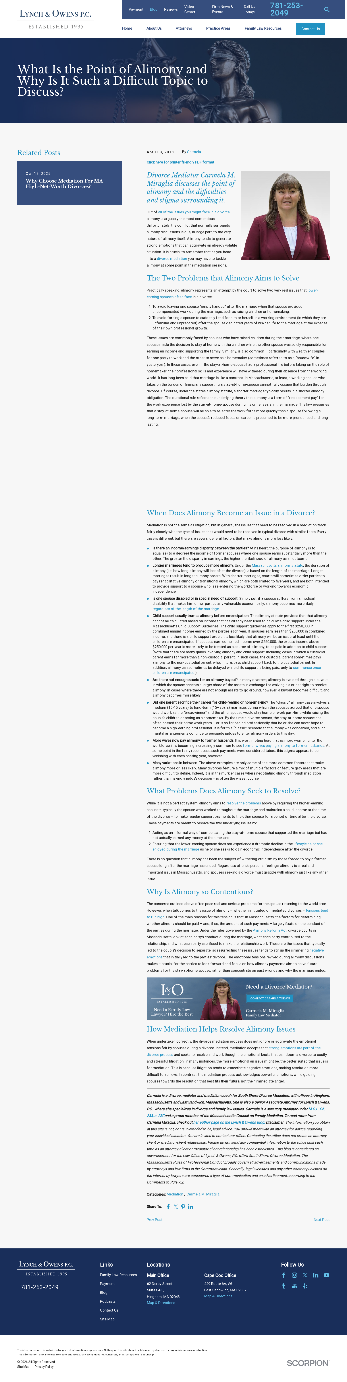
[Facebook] (283, 1275)
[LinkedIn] (315, 1275)
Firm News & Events (222, 9)
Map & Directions (161, 1303)
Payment (136, 9)
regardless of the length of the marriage (185, 609)
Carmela (194, 152)
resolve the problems (243, 803)
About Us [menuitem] (154, 28)
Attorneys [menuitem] (184, 28)
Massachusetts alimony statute (277, 565)
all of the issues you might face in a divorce (194, 212)
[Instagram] (294, 1275)
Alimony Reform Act (270, 930)
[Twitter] (305, 1275)
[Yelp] (305, 1286)
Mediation (175, 1194)
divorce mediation (172, 258)
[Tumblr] (283, 1286)
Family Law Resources (118, 1275)
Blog (154, 9)
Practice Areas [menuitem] (218, 28)
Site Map (107, 1319)
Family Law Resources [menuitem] (263, 28)
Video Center (189, 9)
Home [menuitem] (127, 28)
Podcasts (108, 1301)
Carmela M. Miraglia (203, 1194)
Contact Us (109, 1310)
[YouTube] (326, 1275)
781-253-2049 (286, 9)
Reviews (171, 9)
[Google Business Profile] (294, 1286)
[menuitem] (23, 1367)
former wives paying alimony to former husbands (283, 745)
